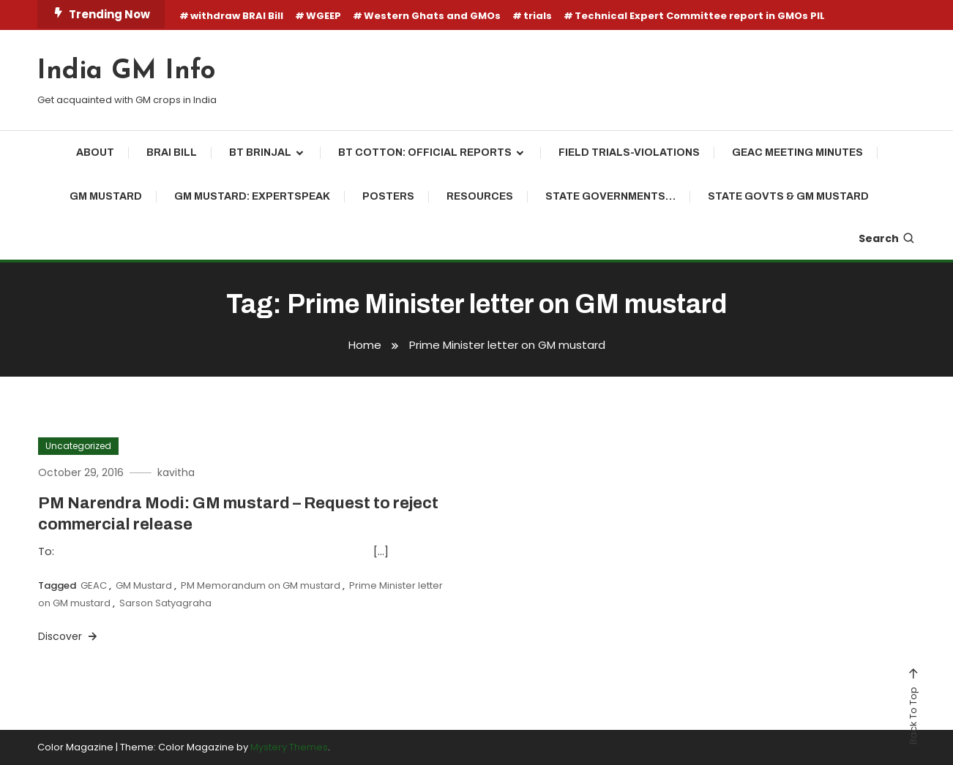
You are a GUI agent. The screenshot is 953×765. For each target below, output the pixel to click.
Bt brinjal (260, 152)
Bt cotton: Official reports (425, 152)
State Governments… (610, 196)
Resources (479, 196)
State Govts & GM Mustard (788, 196)
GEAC (94, 585)
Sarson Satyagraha (165, 603)
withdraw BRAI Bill (236, 16)
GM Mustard (144, 585)
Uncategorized (78, 446)
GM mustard (106, 196)
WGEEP (323, 16)
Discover (69, 636)
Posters (388, 196)
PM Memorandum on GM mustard (260, 585)
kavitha (176, 472)
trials (537, 16)
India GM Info (126, 72)
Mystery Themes (289, 747)
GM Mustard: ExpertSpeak (252, 196)
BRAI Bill (171, 152)
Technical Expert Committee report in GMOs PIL (700, 16)
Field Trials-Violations (629, 152)
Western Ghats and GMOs (432, 16)
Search (887, 238)
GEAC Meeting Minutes (797, 152)
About (95, 152)
